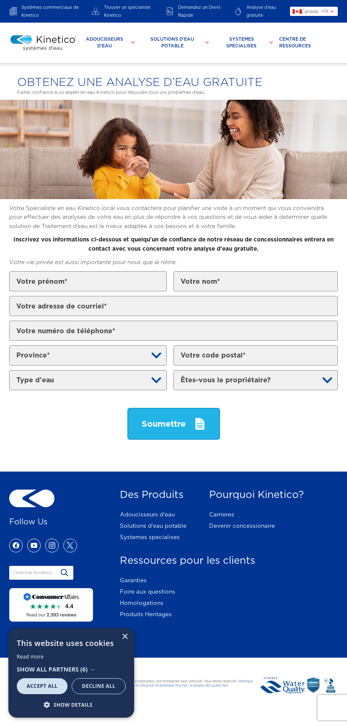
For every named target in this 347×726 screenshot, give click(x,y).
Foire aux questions (147, 591)
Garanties (133, 580)
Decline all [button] (99, 686)
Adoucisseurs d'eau (147, 514)
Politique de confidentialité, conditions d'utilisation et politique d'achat (170, 683)
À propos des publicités (209, 685)
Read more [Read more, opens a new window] (30, 656)
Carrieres (221, 514)
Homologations (141, 602)
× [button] (125, 637)
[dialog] (71, 673)
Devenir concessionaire (242, 525)
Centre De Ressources (295, 42)
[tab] (108, 42)
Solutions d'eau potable (153, 525)
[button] (71, 669)
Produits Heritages (146, 614)
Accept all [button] (42, 686)
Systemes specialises (150, 537)
